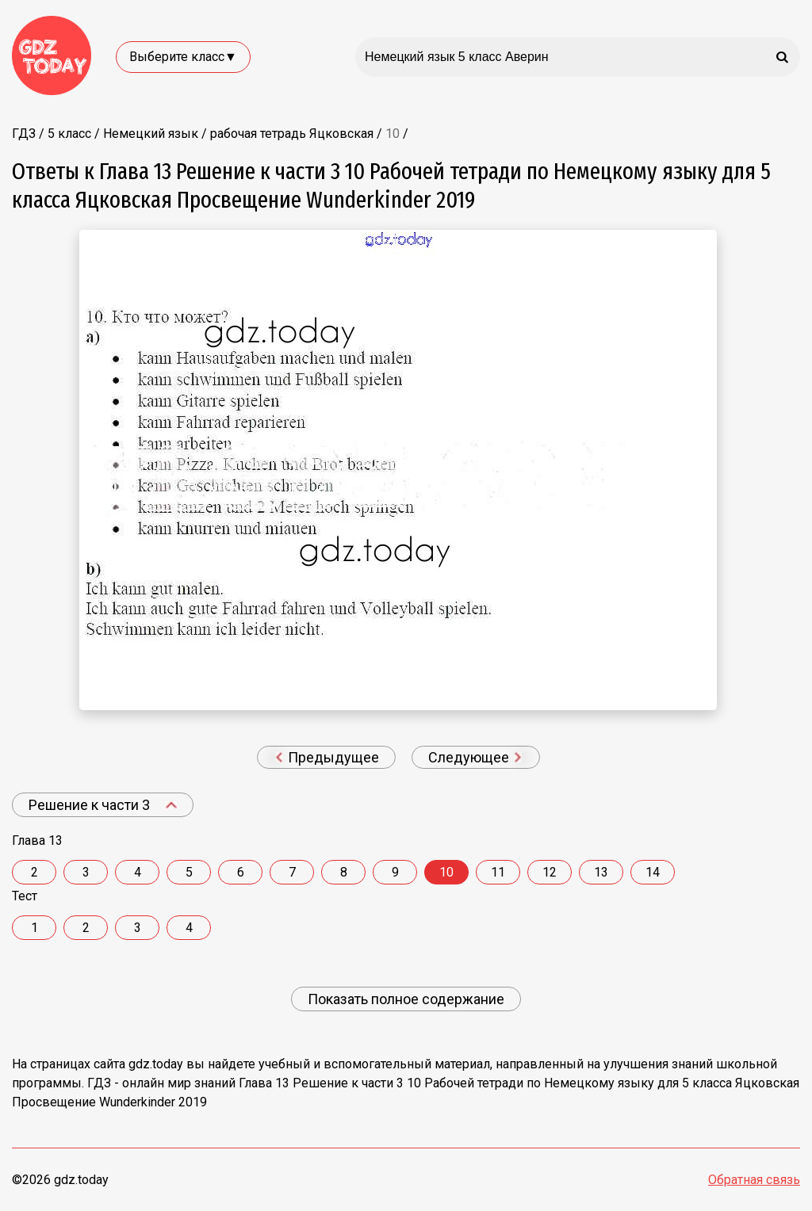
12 (549, 872)
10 (446, 872)
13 (601, 872)
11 (498, 872)
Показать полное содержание (406, 999)
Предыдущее (327, 757)
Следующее (475, 757)
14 (652, 872)
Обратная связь (754, 1179)
